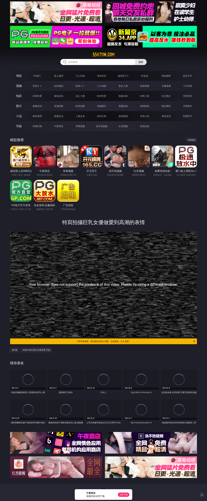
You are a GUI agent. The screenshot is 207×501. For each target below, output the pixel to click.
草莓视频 (80, 126)
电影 (19, 96)
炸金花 (144, 75)
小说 (19, 116)
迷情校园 (123, 116)
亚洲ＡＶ (37, 85)
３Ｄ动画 (101, 85)
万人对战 (80, 75)
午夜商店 (58, 126)
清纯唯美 (144, 106)
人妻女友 (80, 116)
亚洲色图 (58, 106)
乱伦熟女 (166, 96)
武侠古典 (101, 116)
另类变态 (187, 96)
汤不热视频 (101, 126)
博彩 (19, 76)
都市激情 (37, 116)
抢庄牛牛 (187, 75)
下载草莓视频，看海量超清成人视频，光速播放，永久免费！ (135, 341)
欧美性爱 (101, 96)
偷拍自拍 (58, 96)
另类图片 (187, 106)
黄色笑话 (166, 116)
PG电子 (37, 75)
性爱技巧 (187, 116)
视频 (19, 86)
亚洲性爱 (37, 96)
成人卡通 (80, 96)
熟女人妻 (123, 85)
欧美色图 (80, 106)
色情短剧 (144, 126)
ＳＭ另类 (187, 85)
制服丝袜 (123, 96)
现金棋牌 (166, 75)
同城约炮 (37, 126)
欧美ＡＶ (80, 85)
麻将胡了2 (123, 75)
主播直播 (166, 85)
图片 (19, 106)
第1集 (14, 350)
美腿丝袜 (123, 106)
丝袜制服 (144, 85)
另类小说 (144, 116)
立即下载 (124, 494)
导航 (19, 126)
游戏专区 (101, 75)
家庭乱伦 (58, 116)
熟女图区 (166, 106)
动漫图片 (101, 106)
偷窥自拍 (37, 106)
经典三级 (144, 96)
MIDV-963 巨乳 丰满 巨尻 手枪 (36, 350)
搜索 (141, 62)
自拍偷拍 (58, 85)
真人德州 (58, 75)
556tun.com (104, 55)
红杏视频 (123, 126)
